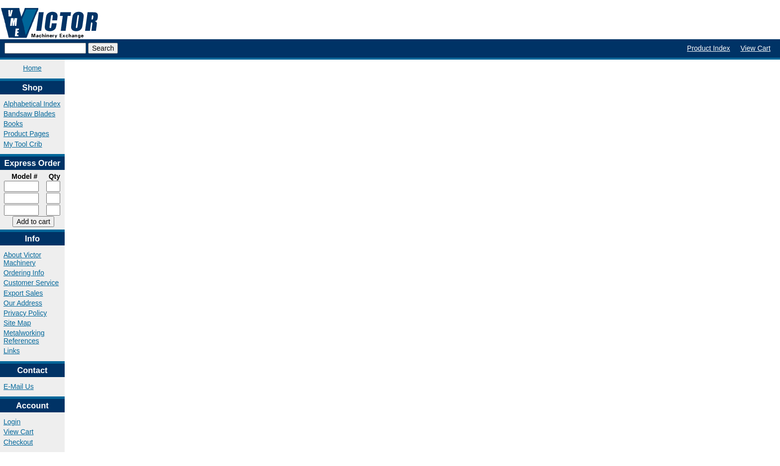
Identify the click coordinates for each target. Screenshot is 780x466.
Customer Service (31, 283)
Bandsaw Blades (29, 114)
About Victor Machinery (22, 259)
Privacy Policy (25, 313)
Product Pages (26, 134)
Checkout (18, 442)
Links (11, 351)
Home (32, 68)
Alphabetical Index (31, 104)
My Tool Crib (22, 144)
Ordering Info (23, 273)
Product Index (708, 48)
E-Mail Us (18, 386)
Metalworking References (23, 337)
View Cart (755, 48)
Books (13, 124)
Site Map (17, 323)
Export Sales (23, 293)
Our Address (22, 303)
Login (11, 422)
